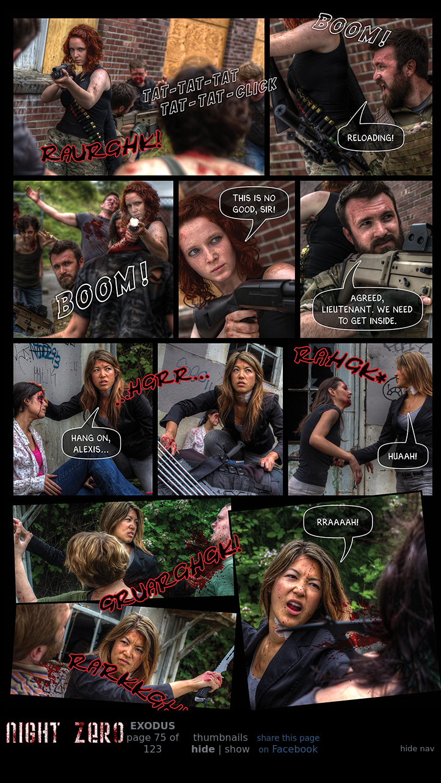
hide (203, 749)
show (237, 749)
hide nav (417, 748)
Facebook (288, 744)
